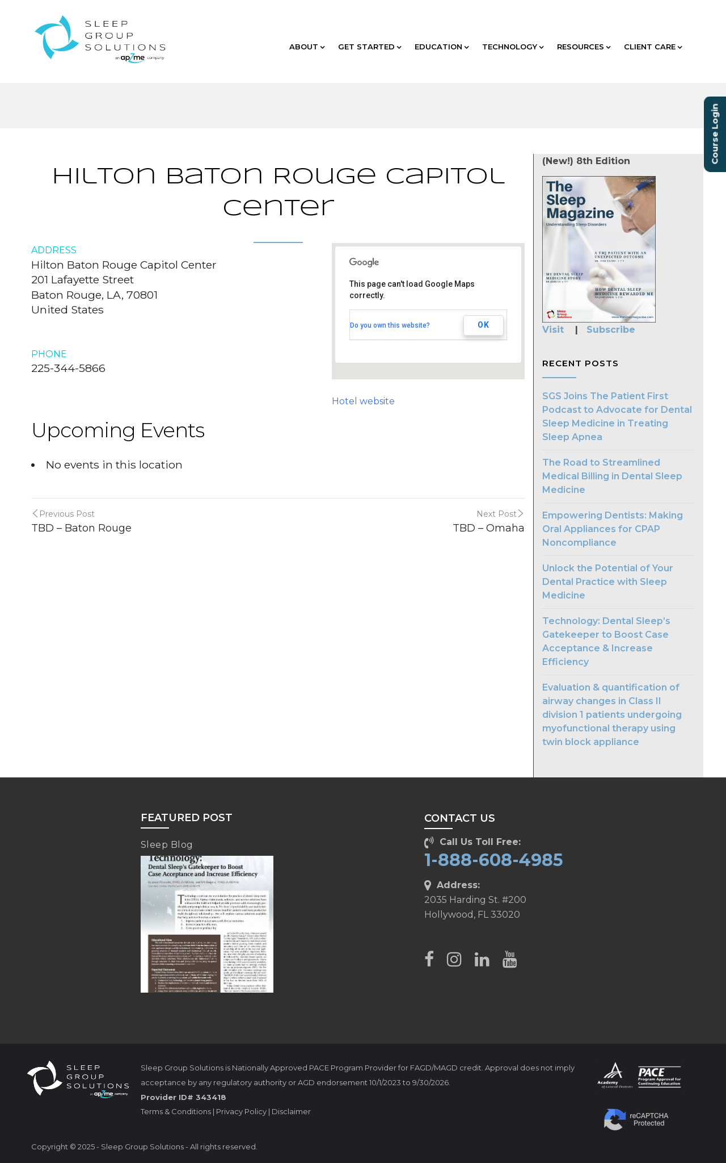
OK (483, 324)
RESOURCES (583, 46)
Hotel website (363, 401)
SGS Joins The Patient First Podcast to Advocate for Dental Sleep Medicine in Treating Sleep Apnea (617, 416)
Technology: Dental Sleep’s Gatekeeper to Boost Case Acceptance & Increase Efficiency (606, 641)
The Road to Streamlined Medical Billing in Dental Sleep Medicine (612, 476)
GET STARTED (369, 46)
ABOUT (306, 46)
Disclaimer (291, 1111)
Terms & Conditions (176, 1111)
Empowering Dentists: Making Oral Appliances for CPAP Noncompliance (612, 529)
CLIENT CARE (653, 46)
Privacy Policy (241, 1111)
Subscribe (610, 329)
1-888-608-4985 (493, 860)
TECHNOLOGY (512, 46)
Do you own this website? (390, 325)
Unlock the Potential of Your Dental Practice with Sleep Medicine (607, 582)
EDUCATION (441, 46)
